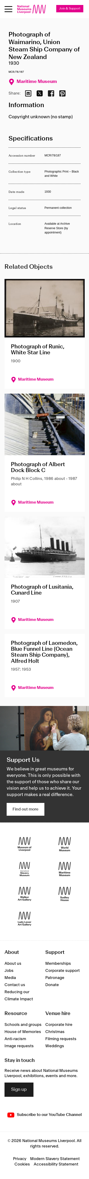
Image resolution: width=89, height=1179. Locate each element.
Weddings (54, 1046)
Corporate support (62, 971)
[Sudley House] (65, 894)
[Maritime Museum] (65, 869)
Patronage (54, 978)
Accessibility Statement (56, 1164)
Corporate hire (58, 1025)
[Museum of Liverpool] (25, 844)
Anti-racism (15, 1039)
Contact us (15, 985)
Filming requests (60, 1039)
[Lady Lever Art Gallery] (25, 918)
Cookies (22, 1164)
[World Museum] (65, 844)
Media (10, 978)
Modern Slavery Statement (55, 1159)
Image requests (19, 1046)
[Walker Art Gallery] (25, 894)
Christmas (55, 1032)
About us (13, 963)
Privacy (19, 1159)
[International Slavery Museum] (25, 869)
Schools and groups (23, 1025)
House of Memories (23, 1032)
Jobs (9, 971)
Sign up (19, 1089)
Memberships (58, 963)
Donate (52, 985)
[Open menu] (8, 9)
